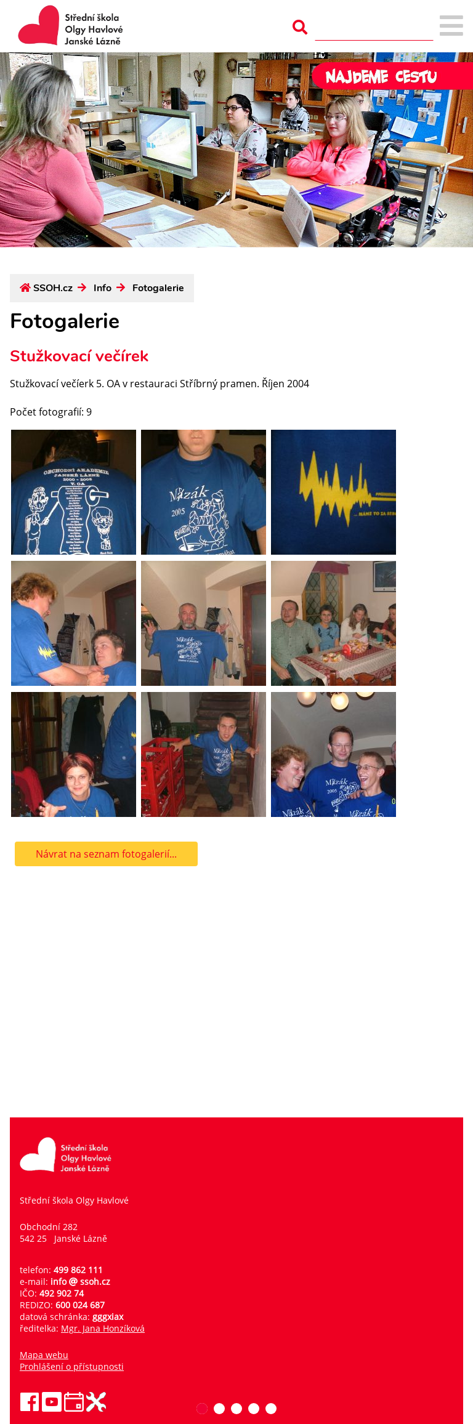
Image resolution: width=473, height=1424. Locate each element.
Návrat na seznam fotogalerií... (106, 854)
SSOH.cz (53, 288)
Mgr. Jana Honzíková (103, 1328)
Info (102, 288)
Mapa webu (44, 1355)
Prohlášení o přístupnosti (72, 1366)
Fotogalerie (158, 288)
